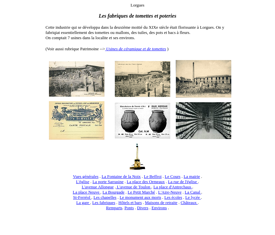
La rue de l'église (183, 181)
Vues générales (85, 176)
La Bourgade (113, 192)
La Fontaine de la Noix (121, 176)
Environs (159, 207)
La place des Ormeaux (146, 181)
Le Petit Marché (141, 192)
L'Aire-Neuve (170, 192)
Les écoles (173, 197)
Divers (142, 207)
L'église (82, 181)
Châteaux (189, 202)
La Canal (193, 192)
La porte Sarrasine (107, 181)
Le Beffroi (152, 176)
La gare (83, 202)
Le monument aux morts (140, 197)
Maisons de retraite (161, 202)
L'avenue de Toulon (134, 186)
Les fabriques (103, 202)
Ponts (129, 207)
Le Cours (172, 176)
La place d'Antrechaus (172, 186)
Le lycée (193, 197)
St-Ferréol (82, 197)
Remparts (114, 207)
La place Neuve (86, 192)
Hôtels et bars (130, 202)
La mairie (192, 176)
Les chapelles (104, 197)
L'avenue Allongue (98, 186)
